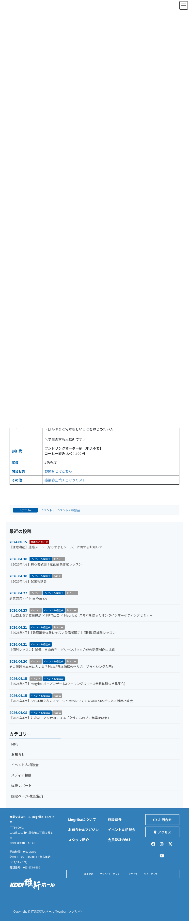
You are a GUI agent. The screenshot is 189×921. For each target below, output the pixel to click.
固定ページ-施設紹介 (27, 796)
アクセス (162, 832)
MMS (14, 744)
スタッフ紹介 (78, 839)
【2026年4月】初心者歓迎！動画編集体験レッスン (45, 564)
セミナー (58, 559)
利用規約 (88, 874)
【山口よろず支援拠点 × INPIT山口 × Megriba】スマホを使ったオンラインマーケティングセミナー (81, 615)
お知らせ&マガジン (83, 829)
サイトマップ (150, 874)
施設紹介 (115, 819)
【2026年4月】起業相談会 (28, 581)
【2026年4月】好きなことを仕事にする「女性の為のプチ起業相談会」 (60, 717)
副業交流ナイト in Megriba (28, 598)
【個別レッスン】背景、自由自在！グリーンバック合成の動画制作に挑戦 (62, 649)
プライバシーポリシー (111, 874)
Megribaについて (82, 819)
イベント (46, 510)
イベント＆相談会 (68, 510)
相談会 (57, 576)
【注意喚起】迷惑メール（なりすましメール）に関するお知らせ (55, 547)
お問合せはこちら (58, 471)
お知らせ (18, 754)
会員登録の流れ (120, 839)
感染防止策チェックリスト (65, 480)
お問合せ (162, 819)
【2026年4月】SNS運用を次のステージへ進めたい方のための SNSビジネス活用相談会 (71, 700)
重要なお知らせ (39, 542)
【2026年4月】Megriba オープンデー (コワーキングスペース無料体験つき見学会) (67, 683)
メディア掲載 (21, 775)
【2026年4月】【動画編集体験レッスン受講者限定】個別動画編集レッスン (62, 632)
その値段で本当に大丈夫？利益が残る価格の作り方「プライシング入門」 (62, 666)
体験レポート (21, 785)
